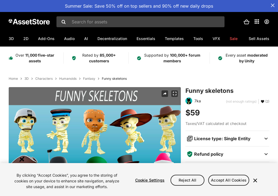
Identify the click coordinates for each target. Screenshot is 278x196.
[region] (139, 179)
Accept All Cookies (229, 180)
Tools (198, 38)
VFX (216, 38)
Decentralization (112, 38)
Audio (69, 38)
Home (13, 79)
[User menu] (266, 21)
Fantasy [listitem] (89, 79)
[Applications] (257, 21)
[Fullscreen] (174, 93)
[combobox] (140, 21)
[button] (246, 22)
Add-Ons (46, 38)
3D (11, 38)
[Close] (255, 180)
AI (86, 38)
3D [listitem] (26, 79)
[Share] (165, 93)
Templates (174, 38)
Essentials (146, 38)
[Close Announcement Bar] (272, 5)
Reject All (187, 180)
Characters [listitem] (44, 79)
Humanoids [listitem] (68, 79)
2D (26, 38)
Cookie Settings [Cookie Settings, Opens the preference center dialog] (150, 180)
